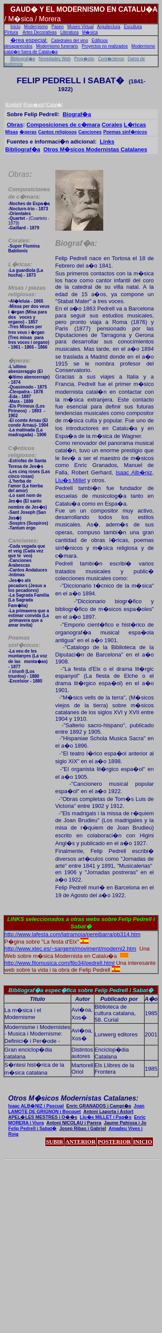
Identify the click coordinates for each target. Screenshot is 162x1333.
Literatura (69, 32)
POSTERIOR (114, 1141)
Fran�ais (34, 104)
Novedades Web (55, 58)
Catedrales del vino (69, 40)
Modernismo (36, 26)
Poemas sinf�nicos (125, 131)
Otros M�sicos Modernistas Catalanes (95, 149)
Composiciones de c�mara (63, 124)
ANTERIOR (80, 1141)
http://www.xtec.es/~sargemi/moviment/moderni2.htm (70, 948)
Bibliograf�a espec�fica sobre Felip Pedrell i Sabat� (81, 990)
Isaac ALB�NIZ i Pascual (36, 1105)
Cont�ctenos (111, 58)
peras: (19, 360)
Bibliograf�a (22, 58)
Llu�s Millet (70, 480)
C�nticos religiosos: (22, 451)
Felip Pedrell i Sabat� (32, 1128)
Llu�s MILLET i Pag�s (106, 1117)
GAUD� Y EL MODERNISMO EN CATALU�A (84, 9)
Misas (11, 131)
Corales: (19, 240)
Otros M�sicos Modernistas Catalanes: (73, 1098)
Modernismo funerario (57, 46)
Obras (15, 124)
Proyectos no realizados (105, 46)
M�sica (90, 32)
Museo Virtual (80, 26)
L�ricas (135, 124)
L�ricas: (20, 264)
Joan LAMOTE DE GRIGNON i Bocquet (76, 1108)
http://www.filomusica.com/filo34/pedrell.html (59, 963)
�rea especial (28, 40)
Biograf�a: (76, 243)
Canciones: (23, 540)
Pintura (11, 32)
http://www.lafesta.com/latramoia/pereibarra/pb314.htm (72, 934)
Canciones (90, 131)
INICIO (142, 1141)
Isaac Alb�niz (134, 472)
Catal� (54, 104)
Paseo (57, 26)
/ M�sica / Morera (32, 19)
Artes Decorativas (39, 32)
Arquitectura (108, 26)
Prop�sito (84, 58)
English (13, 104)
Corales (112, 124)
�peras (27, 131)
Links (107, 141)
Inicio (15, 26)
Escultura (133, 26)
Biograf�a (77, 114)
